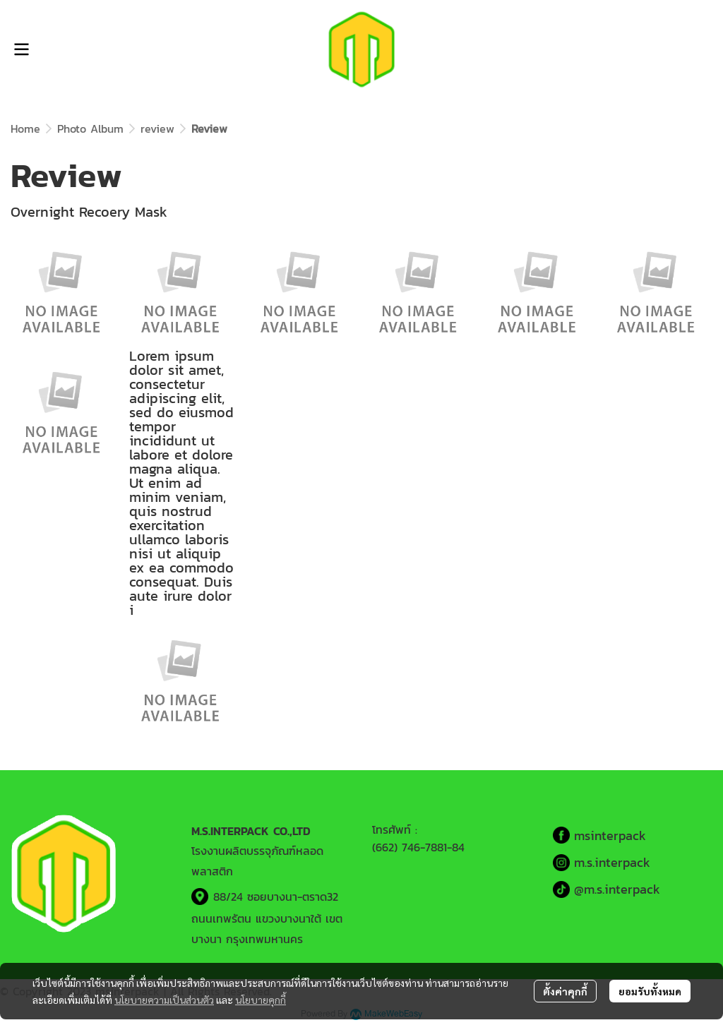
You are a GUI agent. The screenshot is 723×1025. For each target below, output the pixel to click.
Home (25, 128)
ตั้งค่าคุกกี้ (565, 991)
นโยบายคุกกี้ (260, 999)
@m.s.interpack (617, 889)
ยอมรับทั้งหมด (650, 991)
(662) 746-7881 (409, 847)
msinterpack (610, 835)
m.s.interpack (612, 862)
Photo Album (90, 128)
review (157, 128)
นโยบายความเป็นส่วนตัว (164, 999)
